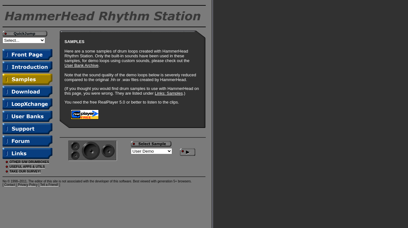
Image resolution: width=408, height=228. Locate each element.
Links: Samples (169, 93)
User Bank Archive (81, 65)
